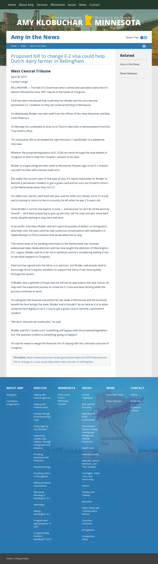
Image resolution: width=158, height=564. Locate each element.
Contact (94, 5)
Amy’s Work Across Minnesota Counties (64, 399)
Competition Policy (88, 538)
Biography (11, 394)
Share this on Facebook (141, 37)
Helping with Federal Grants (41, 406)
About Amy (26, 5)
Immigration (88, 529)
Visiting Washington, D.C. (42, 513)
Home (12, 5)
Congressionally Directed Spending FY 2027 (42, 536)
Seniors (85, 485)
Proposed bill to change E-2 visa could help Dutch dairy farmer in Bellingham (58, 58)
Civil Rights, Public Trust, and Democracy (91, 476)
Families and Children (88, 494)
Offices (134, 394)
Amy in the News (35, 37)
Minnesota (58, 5)
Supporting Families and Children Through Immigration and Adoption (42, 441)
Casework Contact (136, 409)
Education (87, 501)
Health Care (88, 447)
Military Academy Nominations (42, 484)
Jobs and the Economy (88, 406)
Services (42, 5)
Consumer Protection (87, 522)
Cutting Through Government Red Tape (42, 416)
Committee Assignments (12, 403)
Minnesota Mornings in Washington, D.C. (42, 495)
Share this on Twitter (145, 37)
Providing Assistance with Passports (41, 457)
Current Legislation (87, 396)
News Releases (128, 73)
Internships (39, 504)
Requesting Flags (42, 466)
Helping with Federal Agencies (42, 396)
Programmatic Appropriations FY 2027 (42, 523)
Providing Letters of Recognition (42, 475)
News (82, 5)
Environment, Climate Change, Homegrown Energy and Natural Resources (90, 434)
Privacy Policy (22, 558)
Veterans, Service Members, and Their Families (90, 463)
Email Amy (136, 401)
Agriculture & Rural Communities (88, 416)
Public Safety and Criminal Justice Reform (90, 511)
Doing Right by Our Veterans (41, 428)
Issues (72, 5)
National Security (90, 454)
